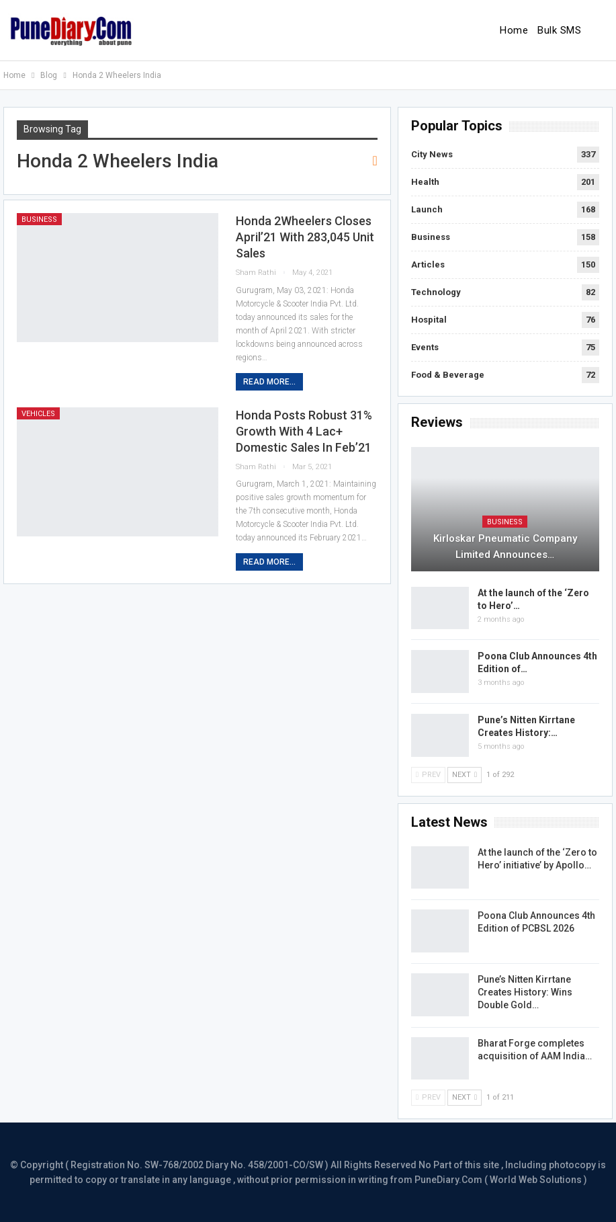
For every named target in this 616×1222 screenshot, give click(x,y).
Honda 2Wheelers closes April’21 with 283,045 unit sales (305, 237)
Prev (428, 774)
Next (464, 774)
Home (514, 30)
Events (425, 347)
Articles (428, 264)
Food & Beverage (447, 375)
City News (432, 154)
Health (425, 182)
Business (39, 219)
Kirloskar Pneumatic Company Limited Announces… (505, 546)
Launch (427, 209)
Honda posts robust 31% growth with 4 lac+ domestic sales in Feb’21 (304, 431)
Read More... (269, 381)
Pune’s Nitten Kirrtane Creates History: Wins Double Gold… (525, 992)
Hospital (429, 320)
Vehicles (38, 413)
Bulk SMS (559, 30)
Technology (436, 292)
